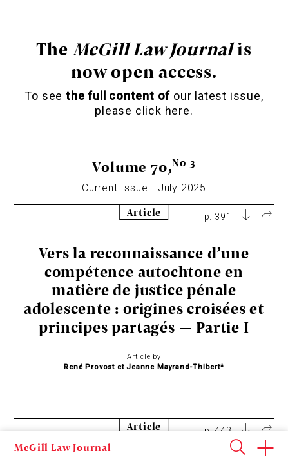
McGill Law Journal (62, 447)
